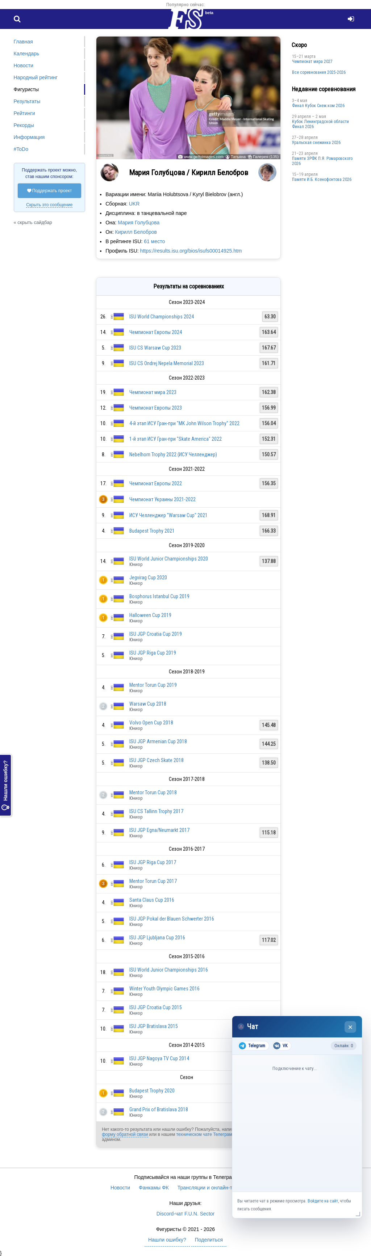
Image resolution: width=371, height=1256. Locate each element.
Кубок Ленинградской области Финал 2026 (320, 124)
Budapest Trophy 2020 (152, 1091)
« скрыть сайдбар (33, 222)
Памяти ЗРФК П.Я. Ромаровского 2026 (322, 161)
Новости (23, 65)
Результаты (27, 101)
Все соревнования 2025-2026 (319, 72)
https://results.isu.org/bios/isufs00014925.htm (191, 251)
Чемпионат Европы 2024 (155, 332)
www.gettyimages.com (203, 157)
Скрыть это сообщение (49, 204)
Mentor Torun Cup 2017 (153, 881)
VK (280, 1045)
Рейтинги (24, 113)
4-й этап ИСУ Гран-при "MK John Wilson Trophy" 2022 (184, 423)
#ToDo (21, 149)
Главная (23, 42)
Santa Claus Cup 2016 (151, 900)
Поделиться (209, 1240)
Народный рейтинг (36, 77)
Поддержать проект (49, 190)
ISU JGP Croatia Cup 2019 (155, 634)
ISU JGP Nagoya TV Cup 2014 (159, 1058)
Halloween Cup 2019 (150, 615)
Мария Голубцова (138, 222)
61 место (154, 241)
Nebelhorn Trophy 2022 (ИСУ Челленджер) (173, 454)
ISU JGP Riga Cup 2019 (152, 653)
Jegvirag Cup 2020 (148, 577)
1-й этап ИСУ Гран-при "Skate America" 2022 (175, 439)
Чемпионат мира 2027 (312, 61)
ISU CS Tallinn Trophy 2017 (156, 811)
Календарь (26, 53)
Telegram (252, 1045)
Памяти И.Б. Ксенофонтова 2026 (321, 179)
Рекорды (24, 125)
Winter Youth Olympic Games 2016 (164, 988)
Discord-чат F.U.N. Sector (185, 1214)
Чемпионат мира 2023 (152, 392)
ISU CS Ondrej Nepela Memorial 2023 (166, 363)
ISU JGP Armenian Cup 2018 (158, 741)
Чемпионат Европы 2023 (155, 408)
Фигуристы (26, 89)
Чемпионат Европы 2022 (155, 483)
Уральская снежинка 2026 (316, 142)
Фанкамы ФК (154, 1188)
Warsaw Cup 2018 (147, 704)
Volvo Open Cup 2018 (151, 723)
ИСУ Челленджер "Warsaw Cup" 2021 (168, 515)
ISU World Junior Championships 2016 (168, 970)
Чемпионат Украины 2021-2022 (162, 499)
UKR (134, 204)
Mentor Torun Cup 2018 (153, 792)
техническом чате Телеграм (204, 1134)
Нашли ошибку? (5, 785)
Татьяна (238, 157)
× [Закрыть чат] (350, 1027)
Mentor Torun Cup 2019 (153, 685)
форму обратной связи (125, 1134)
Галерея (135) (266, 157)
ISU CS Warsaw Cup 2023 (155, 348)
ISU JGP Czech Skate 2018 (156, 760)
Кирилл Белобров (136, 232)
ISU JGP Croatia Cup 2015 (155, 1007)
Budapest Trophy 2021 (152, 531)
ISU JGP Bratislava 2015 (153, 1026)
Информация (29, 137)
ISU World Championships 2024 (161, 317)
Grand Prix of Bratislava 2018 (158, 1109)
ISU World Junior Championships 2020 (168, 559)
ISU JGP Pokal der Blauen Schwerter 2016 (171, 919)
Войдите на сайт (323, 1201)
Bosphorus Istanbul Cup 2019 (159, 596)
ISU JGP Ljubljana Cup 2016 (157, 937)
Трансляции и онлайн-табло (210, 1188)
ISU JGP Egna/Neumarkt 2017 (159, 830)
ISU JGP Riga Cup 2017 (152, 862)
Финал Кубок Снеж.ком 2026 (318, 105)
